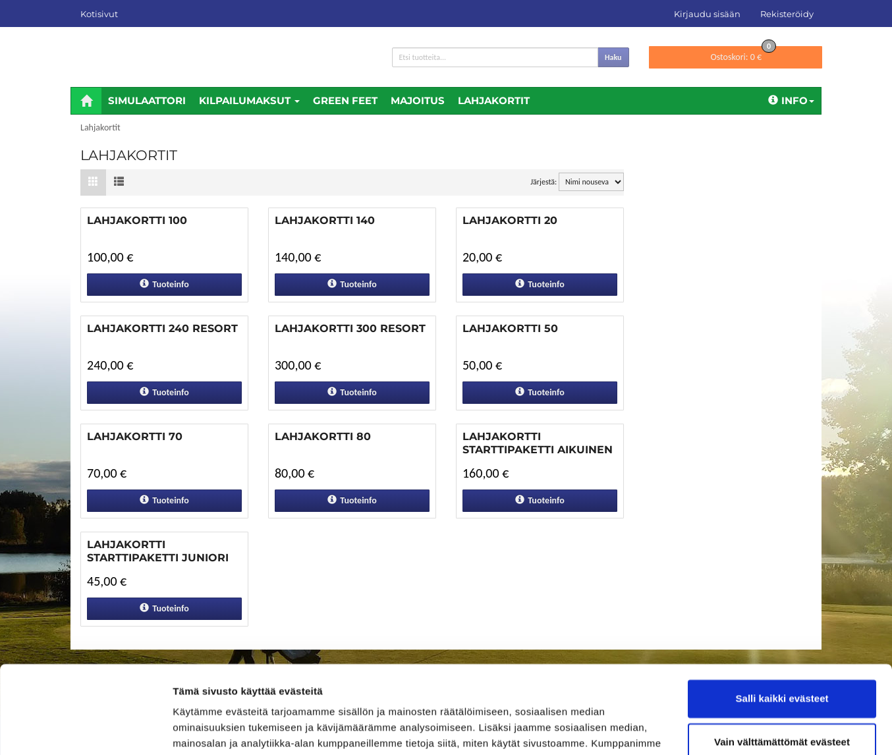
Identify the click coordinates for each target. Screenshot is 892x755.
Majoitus (418, 100)
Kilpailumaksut (249, 100)
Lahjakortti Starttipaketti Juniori (158, 551)
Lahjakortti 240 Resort (162, 328)
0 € (743, 54)
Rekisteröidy (787, 14)
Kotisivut (99, 14)
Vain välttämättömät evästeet (782, 659)
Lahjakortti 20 (509, 220)
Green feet (345, 100)
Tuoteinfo (164, 284)
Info (791, 100)
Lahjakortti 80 (323, 436)
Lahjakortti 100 (137, 220)
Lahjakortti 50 (510, 328)
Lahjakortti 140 (325, 220)
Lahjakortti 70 (134, 436)
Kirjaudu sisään (707, 14)
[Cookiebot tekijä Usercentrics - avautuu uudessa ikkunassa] (85, 729)
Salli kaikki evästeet (782, 616)
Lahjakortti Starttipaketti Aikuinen (537, 443)
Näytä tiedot (201, 729)
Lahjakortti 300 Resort (350, 328)
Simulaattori (147, 100)
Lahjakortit (494, 100)
